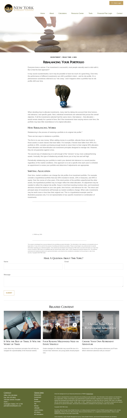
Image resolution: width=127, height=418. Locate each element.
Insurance (37, 401)
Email (67, 261)
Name (6, 261)
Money (36, 406)
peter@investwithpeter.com (12, 406)
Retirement (37, 395)
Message (7, 275)
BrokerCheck (89, 393)
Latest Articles (38, 410)
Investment (37, 397)
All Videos (37, 412)
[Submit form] (9, 292)
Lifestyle (36, 408)
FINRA (56, 411)
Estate (36, 399)
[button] (43, 13)
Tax (35, 403)
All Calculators (38, 414)
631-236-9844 (12, 395)
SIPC (59, 411)
